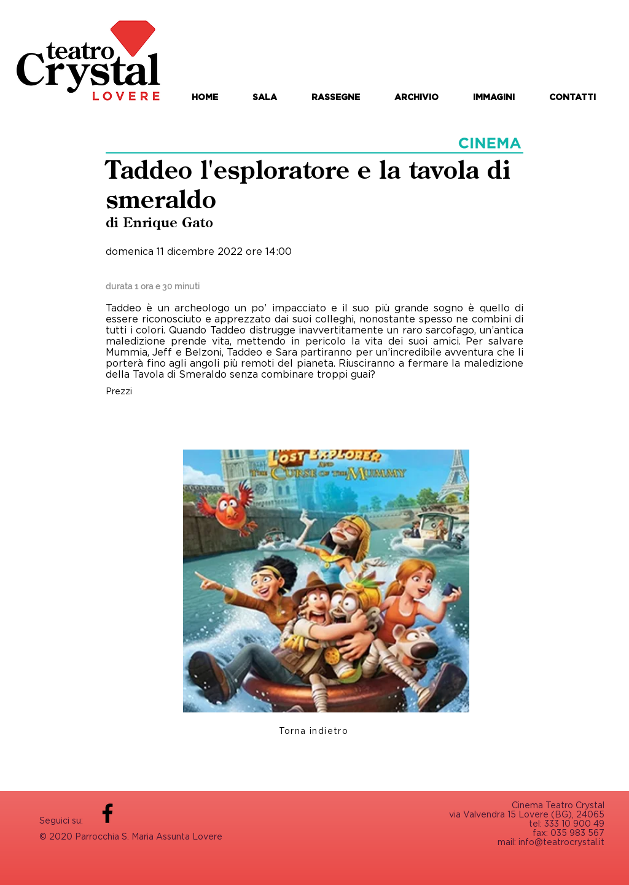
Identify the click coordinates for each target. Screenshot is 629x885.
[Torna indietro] (315, 730)
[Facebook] (107, 813)
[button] (335, 97)
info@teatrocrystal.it (561, 841)
